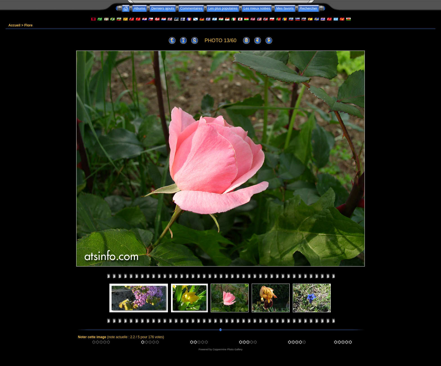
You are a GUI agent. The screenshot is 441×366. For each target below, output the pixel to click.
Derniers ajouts (162, 8)
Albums (139, 8)
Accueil (14, 25)
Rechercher (308, 8)
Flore (28, 25)
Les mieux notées (257, 8)
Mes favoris (284, 8)
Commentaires (191, 8)
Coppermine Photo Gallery (227, 349)
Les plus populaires (222, 8)
